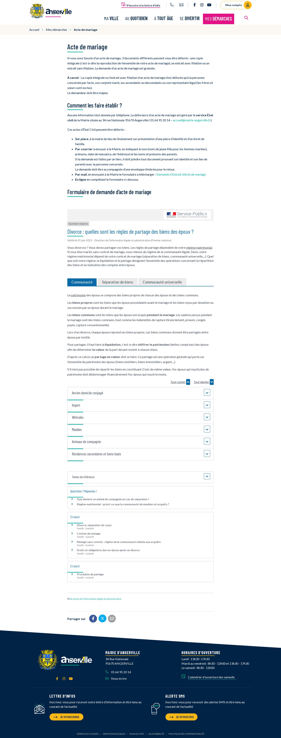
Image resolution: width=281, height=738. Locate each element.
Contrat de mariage (88, 533)
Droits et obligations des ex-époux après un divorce (108, 549)
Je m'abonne (66, 716)
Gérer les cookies (88, 733)
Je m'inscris (181, 716)
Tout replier (180, 381)
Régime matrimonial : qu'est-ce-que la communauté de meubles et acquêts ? (123, 503)
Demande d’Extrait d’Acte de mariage (181, 174)
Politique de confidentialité (186, 733)
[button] (140, 392)
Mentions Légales (114, 733)
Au (136, 18)
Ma (111, 18)
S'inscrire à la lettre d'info (140, 4)
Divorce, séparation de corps (94, 524)
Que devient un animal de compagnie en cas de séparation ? (113, 498)
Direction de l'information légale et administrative (95, 598)
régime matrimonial (199, 247)
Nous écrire (116, 678)
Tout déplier (204, 381)
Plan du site (137, 733)
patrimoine (78, 295)
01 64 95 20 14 (118, 671)
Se (190, 18)
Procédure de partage (90, 573)
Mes (218, 18)
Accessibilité (156, 733)
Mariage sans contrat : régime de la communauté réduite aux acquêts (119, 541)
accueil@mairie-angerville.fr (192, 120)
